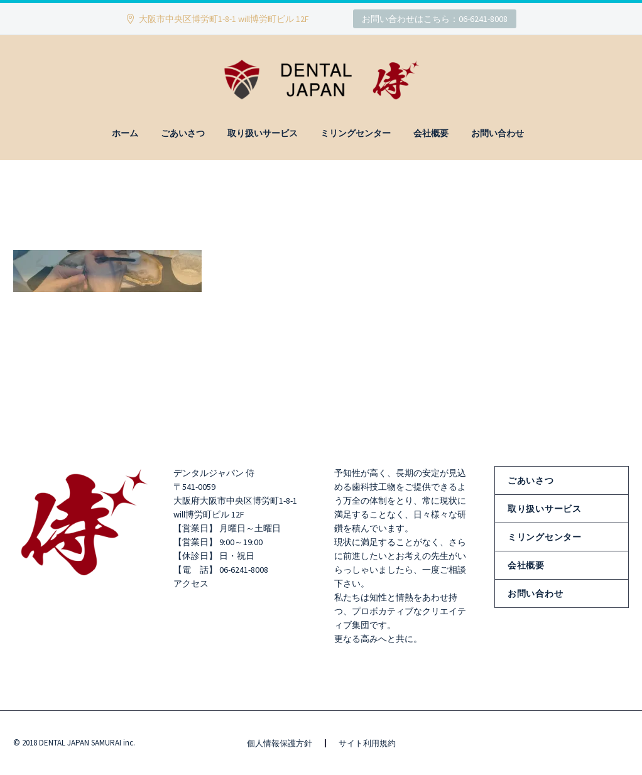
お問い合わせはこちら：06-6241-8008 (435, 18)
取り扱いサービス (262, 133)
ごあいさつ (183, 133)
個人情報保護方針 (279, 743)
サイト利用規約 (367, 743)
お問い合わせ (497, 133)
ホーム (125, 133)
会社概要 (431, 133)
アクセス (191, 583)
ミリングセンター (355, 133)
